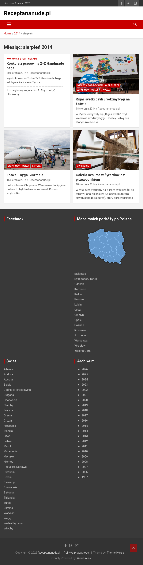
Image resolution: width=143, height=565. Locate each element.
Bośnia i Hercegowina (17, 390)
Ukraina (8, 508)
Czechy (8, 405)
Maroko (8, 446)
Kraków (79, 299)
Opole (78, 320)
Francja (8, 410)
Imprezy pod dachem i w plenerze (98, 85)
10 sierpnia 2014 (86, 184)
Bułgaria (9, 395)
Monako (9, 456)
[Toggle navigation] (9, 24)
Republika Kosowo (15, 467)
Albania (8, 369)
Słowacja (9, 482)
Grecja (8, 415)
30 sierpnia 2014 (16, 72)
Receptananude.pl (27, 13)
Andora (8, 374)
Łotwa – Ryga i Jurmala (25, 175)
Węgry (8, 518)
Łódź (77, 309)
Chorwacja (10, 400)
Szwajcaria (10, 487)
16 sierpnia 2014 (16, 179)
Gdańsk (79, 284)
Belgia (7, 384)
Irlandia (8, 431)
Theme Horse (115, 552)
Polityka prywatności (76, 552)
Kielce (78, 294)
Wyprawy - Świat (87, 90)
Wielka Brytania (13, 523)
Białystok (80, 273)
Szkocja (9, 492)
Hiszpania (10, 425)
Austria (8, 379)
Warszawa (81, 340)
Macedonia (10, 451)
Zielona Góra (82, 351)
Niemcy (8, 461)
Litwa (7, 436)
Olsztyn (79, 315)
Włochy (8, 528)
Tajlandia (9, 497)
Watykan (9, 513)
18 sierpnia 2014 (86, 108)
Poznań (79, 325)
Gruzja (8, 420)
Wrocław (79, 345)
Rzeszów (80, 330)
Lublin (78, 304)
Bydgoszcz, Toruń (85, 279)
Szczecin (80, 335)
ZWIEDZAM (83, 166)
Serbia (8, 477)
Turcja (7, 503)
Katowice (80, 289)
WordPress (84, 558)
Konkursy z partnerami (22, 58)
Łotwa (105, 90)
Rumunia (9, 472)
